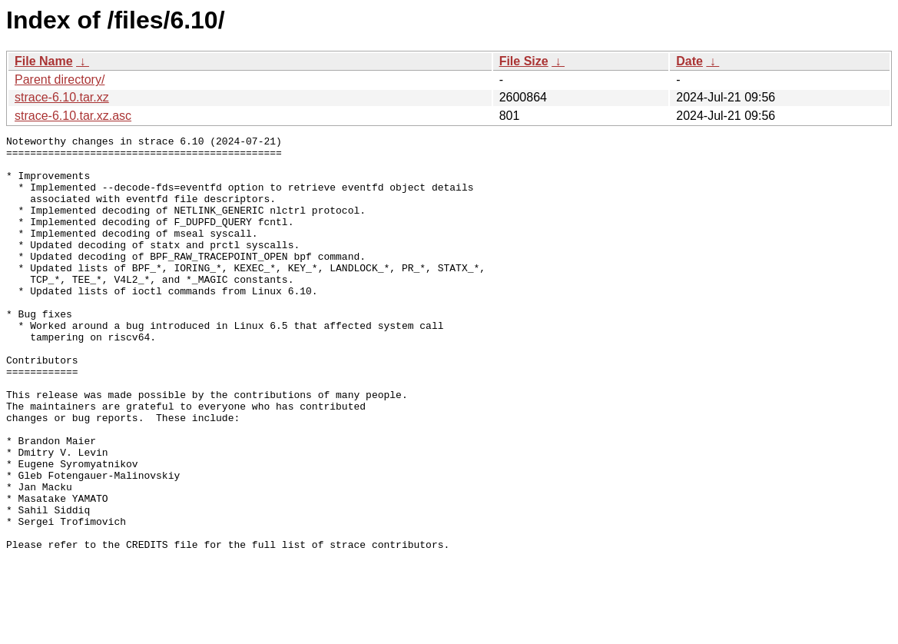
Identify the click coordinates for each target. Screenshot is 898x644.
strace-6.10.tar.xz (62, 97)
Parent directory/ (59, 79)
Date (689, 61)
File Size (523, 61)
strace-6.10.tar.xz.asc (73, 115)
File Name (44, 61)
